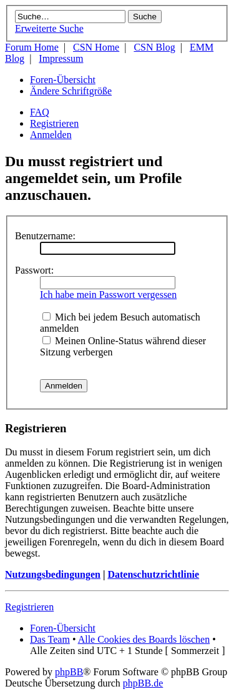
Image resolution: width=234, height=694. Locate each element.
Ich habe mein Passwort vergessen (108, 294)
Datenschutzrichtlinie (153, 574)
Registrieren (54, 123)
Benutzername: (45, 236)
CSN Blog (154, 47)
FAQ (39, 112)
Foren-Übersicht (62, 79)
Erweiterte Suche (49, 28)
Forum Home (32, 47)
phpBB (69, 672)
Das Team (50, 639)
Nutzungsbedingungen (52, 574)
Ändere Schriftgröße (71, 91)
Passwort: (34, 270)
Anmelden (51, 134)
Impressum (61, 58)
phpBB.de (143, 683)
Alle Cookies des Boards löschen (144, 639)
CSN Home (96, 47)
